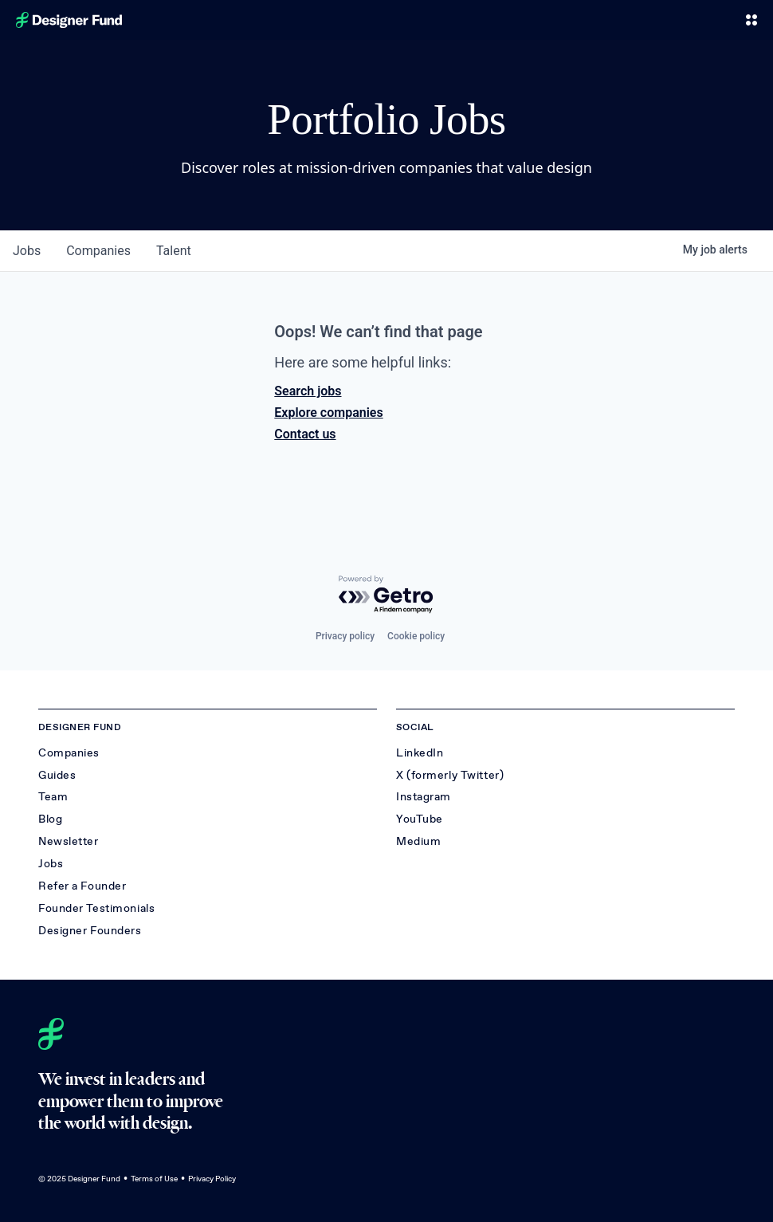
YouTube (419, 819)
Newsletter (68, 841)
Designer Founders (90, 930)
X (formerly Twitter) (450, 775)
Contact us (304, 434)
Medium (418, 841)
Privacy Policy (212, 1178)
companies (98, 250)
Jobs (50, 863)
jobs (27, 250)
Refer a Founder (82, 886)
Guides (57, 775)
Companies (69, 753)
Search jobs (307, 391)
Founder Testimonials (96, 908)
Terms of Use (154, 1178)
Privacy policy (345, 636)
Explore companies (328, 412)
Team (53, 797)
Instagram (423, 797)
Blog (50, 819)
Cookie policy (416, 636)
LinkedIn (419, 753)
